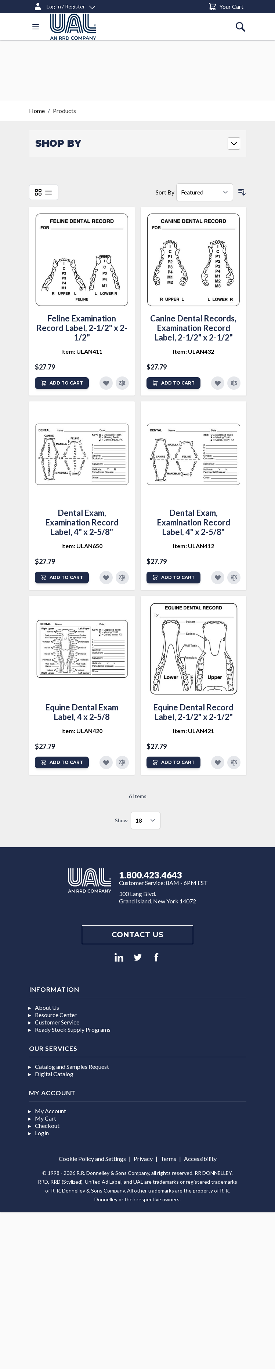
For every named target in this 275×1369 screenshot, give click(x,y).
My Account (50, 1110)
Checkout (47, 1125)
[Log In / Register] (64, 5)
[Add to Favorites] (106, 383)
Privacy (143, 1158)
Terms (168, 1158)
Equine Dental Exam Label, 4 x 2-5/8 (81, 712)
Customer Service (57, 1022)
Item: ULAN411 (81, 351)
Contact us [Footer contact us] (137, 934)
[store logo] (73, 26)
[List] (48, 192)
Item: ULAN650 (81, 545)
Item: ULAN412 (193, 545)
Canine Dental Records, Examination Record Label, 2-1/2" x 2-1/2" (193, 327)
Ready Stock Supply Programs (73, 1029)
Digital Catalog (54, 1073)
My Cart (45, 1118)
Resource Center (56, 1014)
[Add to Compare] (122, 383)
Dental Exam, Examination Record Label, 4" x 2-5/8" (82, 522)
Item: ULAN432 (193, 351)
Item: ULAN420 (81, 730)
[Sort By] (204, 192)
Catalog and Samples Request (72, 1066)
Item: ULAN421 (193, 730)
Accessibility (200, 1158)
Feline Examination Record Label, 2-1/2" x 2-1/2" (81, 327)
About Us (47, 1007)
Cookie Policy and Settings (92, 1158)
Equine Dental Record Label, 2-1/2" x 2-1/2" (193, 712)
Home (37, 110)
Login (42, 1132)
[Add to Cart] (62, 383)
